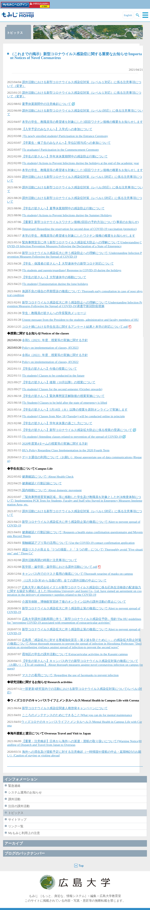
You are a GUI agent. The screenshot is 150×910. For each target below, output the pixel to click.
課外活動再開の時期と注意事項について (49, 560)
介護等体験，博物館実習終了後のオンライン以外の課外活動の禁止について (74, 601)
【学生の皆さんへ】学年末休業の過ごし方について (57, 423)
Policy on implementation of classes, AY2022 (50, 362)
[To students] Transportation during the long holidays (55, 284)
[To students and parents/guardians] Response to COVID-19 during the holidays (71, 270)
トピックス (15, 812)
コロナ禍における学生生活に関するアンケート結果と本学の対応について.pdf (75, 326)
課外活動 (14, 799)
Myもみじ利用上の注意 (24, 833)
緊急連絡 (14, 785)
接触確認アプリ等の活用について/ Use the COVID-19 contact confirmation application (78, 542)
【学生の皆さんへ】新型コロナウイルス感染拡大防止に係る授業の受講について (77, 430)
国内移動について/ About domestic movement (51, 490)
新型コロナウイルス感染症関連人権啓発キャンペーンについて (65, 708)
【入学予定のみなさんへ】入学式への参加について (57, 129)
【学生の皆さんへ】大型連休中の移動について (54, 277)
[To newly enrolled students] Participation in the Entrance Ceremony (65, 136)
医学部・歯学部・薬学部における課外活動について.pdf (59, 566)
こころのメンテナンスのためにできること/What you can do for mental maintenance (77, 715)
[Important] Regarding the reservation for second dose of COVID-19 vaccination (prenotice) (79, 229)
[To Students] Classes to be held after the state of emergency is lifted (64, 402)
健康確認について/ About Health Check (48, 476)
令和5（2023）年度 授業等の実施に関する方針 (55, 340)
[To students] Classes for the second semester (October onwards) (62, 389)
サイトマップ (17, 819)
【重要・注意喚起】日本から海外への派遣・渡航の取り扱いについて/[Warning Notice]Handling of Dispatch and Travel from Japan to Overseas (74, 742)
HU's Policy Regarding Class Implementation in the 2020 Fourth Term (65, 450)
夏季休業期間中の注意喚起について (46, 104)
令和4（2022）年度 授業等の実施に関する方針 (55, 355)
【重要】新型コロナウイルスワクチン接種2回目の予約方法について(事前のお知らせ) (80, 222)
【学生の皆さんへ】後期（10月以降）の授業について (58, 382)
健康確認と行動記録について (42, 483)
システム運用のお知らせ (25, 792)
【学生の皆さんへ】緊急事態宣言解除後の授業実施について (63, 396)
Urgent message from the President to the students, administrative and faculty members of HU (80, 319)
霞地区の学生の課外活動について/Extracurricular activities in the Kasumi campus (75, 654)
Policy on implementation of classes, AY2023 (50, 347)
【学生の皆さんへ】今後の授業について (49, 368)
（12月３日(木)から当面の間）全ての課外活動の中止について (64, 580)
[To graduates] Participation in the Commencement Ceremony (60, 149)
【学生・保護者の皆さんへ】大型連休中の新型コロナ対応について (68, 263)
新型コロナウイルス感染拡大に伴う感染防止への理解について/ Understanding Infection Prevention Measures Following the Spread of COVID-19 (74, 254)
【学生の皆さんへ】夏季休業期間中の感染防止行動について (63, 208)
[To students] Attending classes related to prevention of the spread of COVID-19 (72, 436)
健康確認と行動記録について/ (42, 532)
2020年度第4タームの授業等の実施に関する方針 (55, 443)
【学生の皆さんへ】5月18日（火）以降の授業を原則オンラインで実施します (75, 409)
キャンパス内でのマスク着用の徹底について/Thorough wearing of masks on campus (77, 573)
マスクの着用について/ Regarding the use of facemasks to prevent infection (70, 675)
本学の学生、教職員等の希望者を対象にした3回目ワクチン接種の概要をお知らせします (82, 121)
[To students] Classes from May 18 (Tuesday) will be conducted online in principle (73, 416)
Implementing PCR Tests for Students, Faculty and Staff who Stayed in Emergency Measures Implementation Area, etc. (74, 500)
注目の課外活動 (19, 806)
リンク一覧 (15, 826)
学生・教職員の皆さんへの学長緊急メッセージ (54, 313)
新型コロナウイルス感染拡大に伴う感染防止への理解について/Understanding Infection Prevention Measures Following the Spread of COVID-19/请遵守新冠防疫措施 (74, 304)
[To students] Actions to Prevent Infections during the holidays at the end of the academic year (80, 163)
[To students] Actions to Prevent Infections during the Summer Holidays (67, 215)
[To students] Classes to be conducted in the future (53, 375)
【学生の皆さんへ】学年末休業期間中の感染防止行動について (65, 156)
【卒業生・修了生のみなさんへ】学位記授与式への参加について (66, 142)
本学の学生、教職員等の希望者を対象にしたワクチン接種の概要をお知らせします (78, 235)
